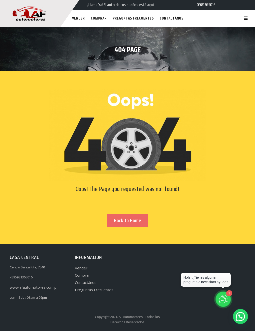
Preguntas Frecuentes (94, 289)
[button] (240, 316)
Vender (81, 267)
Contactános (85, 282)
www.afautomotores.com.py (34, 287)
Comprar (82, 275)
